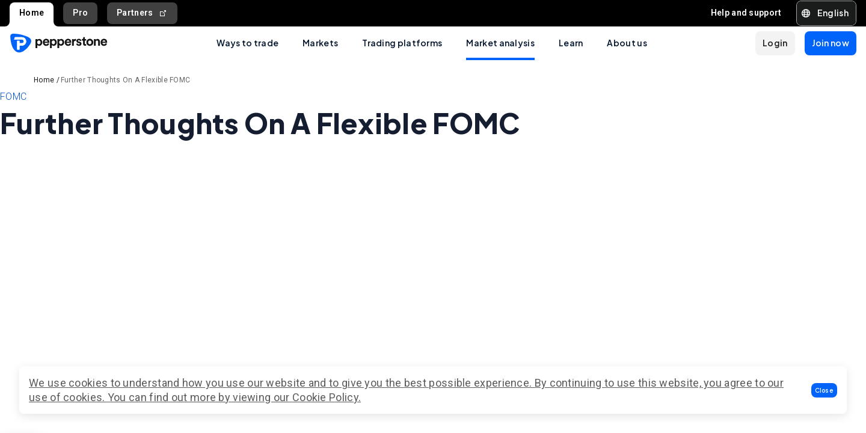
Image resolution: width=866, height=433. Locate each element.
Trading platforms (402, 42)
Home (31, 12)
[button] (824, 390)
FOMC (13, 96)
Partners (142, 13)
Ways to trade (247, 42)
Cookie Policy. (326, 397)
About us (626, 42)
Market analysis (500, 42)
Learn (571, 42)
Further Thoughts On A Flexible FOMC (126, 80)
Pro (80, 12)
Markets (320, 42)
